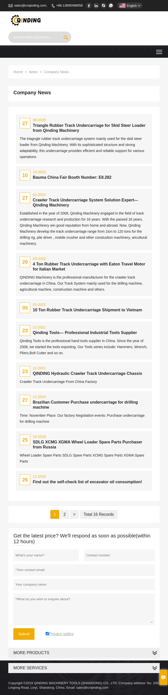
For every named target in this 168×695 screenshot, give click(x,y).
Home (18, 72)
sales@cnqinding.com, (30, 5)
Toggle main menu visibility (159, 50)
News (33, 72)
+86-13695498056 (69, 5)
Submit (23, 634)
